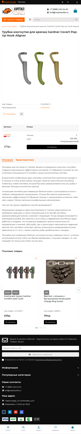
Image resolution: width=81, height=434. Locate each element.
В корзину (52, 147)
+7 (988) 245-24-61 (57, 9)
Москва (21, 2)
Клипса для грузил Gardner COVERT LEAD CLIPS (17, 297)
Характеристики (25, 160)
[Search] (56, 19)
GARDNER (45, 107)
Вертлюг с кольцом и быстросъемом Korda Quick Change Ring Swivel (57, 299)
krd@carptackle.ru (57, 12)
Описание (7, 160)
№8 (46, 292)
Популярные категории (40, 375)
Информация (40, 367)
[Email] (40, 348)
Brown (7, 292)
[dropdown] (62, 2)
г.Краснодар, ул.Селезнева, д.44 (19, 401)
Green (16, 292)
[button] (2, 290)
